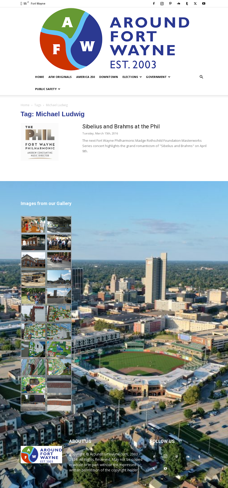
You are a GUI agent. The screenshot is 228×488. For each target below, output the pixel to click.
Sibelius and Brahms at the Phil (121, 126)
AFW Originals (60, 77)
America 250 (85, 77)
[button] (201, 77)
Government (158, 77)
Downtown (108, 77)
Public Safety (47, 89)
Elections (132, 77)
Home (39, 77)
